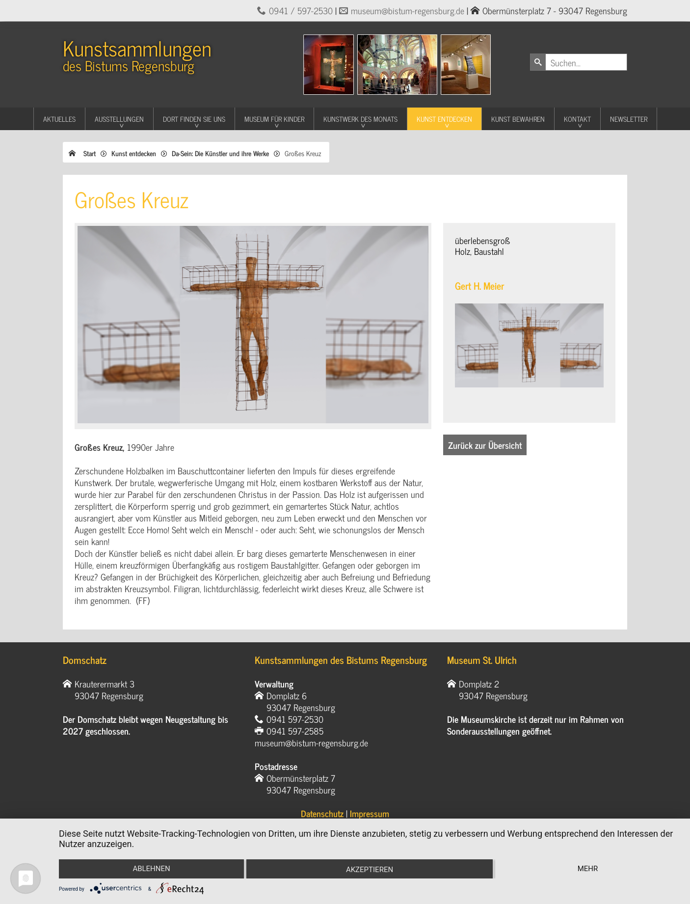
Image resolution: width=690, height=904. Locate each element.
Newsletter (628, 118)
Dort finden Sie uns (194, 118)
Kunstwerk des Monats (360, 118)
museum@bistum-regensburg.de (407, 10)
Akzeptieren (369, 869)
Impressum (369, 813)
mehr (588, 868)
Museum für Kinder (274, 118)
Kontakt (577, 118)
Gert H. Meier (479, 285)
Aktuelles (59, 118)
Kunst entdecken (444, 118)
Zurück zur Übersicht (485, 445)
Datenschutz (322, 813)
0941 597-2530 (294, 719)
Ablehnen (151, 868)
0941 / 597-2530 (301, 10)
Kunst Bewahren (518, 118)
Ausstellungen (119, 118)
